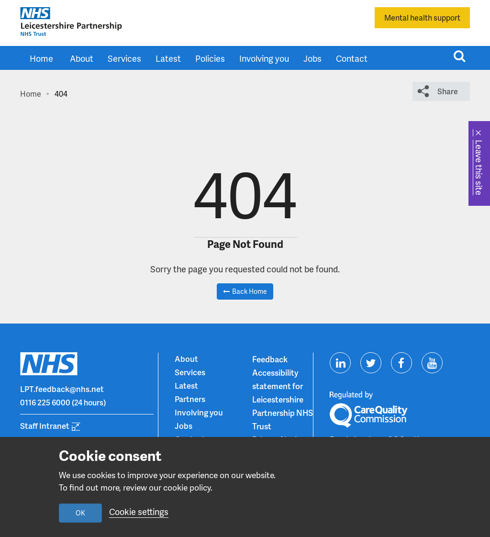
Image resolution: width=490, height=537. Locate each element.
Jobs (312, 58)
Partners (190, 399)
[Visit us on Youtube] (432, 362)
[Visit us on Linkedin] (340, 362)
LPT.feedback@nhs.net (62, 389)
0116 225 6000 (45, 402)
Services (124, 58)
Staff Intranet (44, 426)
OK (80, 512)
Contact (352, 58)
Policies (210, 58)
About (81, 58)
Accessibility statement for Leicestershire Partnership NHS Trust (282, 399)
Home (41, 58)
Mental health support (422, 17)
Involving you (264, 58)
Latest (168, 58)
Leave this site (479, 167)
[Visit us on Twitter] (370, 362)
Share (447, 91)
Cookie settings (138, 512)
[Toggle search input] (459, 56)
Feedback (270, 359)
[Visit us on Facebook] (401, 362)
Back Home (249, 291)
